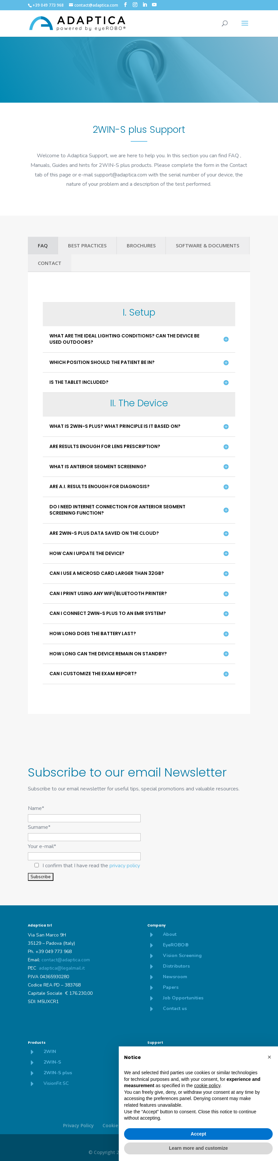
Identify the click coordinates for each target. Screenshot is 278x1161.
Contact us (175, 1008)
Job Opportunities (183, 998)
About (169, 934)
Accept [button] (198, 1133)
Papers (170, 987)
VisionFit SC (56, 1083)
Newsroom (175, 977)
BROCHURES (141, 245)
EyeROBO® (176, 945)
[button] (269, 1057)
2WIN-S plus (57, 1073)
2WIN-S (52, 1062)
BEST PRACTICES (87, 245)
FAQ (43, 245)
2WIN (49, 1051)
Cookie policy (118, 1125)
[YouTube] (154, 4)
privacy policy (124, 865)
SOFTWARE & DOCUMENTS (207, 245)
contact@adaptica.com (65, 960)
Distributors (176, 966)
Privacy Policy (78, 1125)
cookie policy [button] (207, 1085)
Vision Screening (182, 955)
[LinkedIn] (144, 4)
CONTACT (49, 263)
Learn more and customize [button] (198, 1148)
